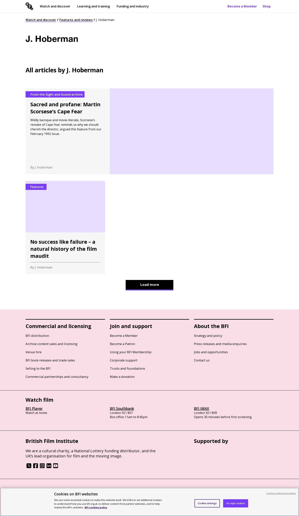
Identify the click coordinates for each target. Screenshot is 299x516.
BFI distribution (37, 335)
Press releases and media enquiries (220, 344)
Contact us (202, 360)
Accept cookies (235, 503)
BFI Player (34, 408)
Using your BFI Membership (130, 352)
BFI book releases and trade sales (50, 360)
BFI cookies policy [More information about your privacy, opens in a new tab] (96, 507)
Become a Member (242, 6)
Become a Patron (122, 344)
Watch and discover (55, 6)
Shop (267, 6)
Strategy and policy (208, 335)
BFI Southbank (122, 408)
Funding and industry (133, 6)
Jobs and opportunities (211, 352)
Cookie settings (207, 503)
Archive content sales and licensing (51, 344)
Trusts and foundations (127, 368)
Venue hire (34, 352)
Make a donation (122, 376)
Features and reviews (76, 20)
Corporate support (123, 360)
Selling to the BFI (38, 368)
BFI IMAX (201, 408)
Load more (149, 284)
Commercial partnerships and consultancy (57, 376)
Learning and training (93, 6)
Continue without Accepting (281, 493)
